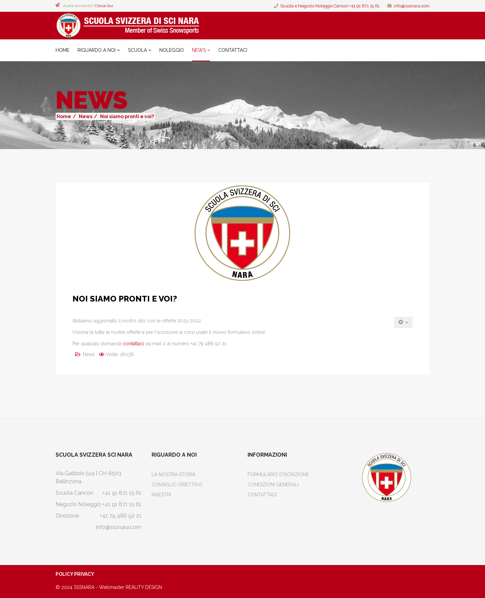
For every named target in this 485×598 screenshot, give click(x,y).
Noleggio (171, 50)
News (199, 50)
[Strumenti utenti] (403, 322)
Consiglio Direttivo (177, 484)
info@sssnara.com (411, 5)
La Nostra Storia (173, 474)
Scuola (137, 50)
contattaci (133, 343)
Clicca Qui (104, 5)
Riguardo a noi (96, 50)
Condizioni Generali (273, 484)
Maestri (161, 494)
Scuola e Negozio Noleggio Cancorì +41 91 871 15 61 (330, 5)
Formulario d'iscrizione (278, 474)
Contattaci (232, 50)
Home (62, 50)
